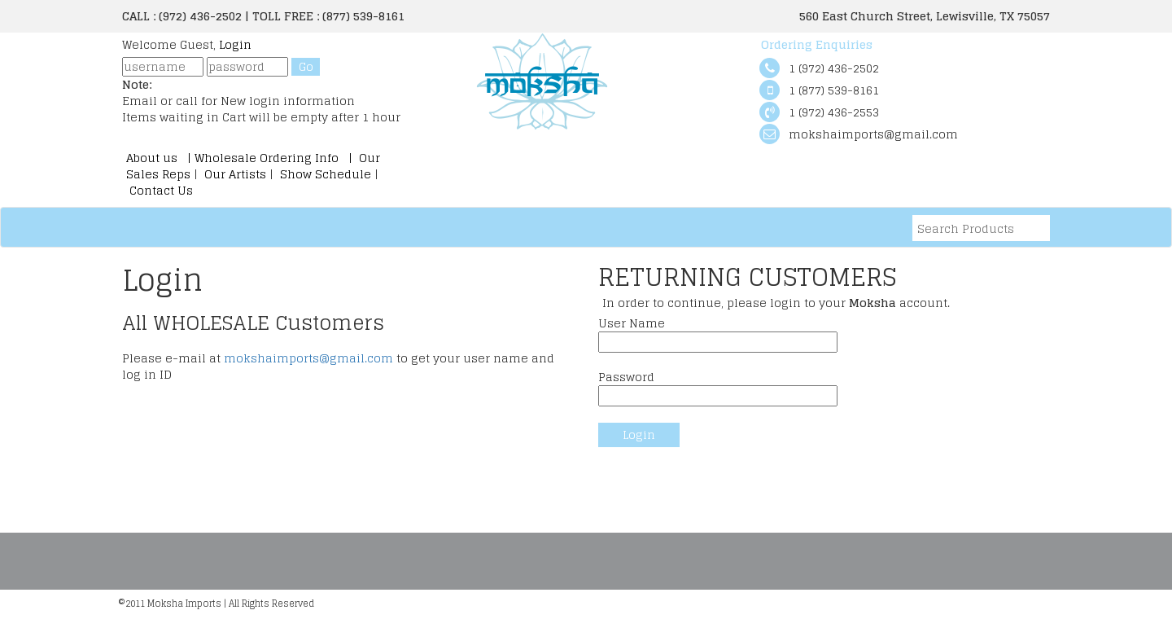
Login (235, 44)
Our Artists (235, 174)
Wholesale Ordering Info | (275, 157)
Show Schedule (324, 174)
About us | (160, 157)
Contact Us (159, 190)
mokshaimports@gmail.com (308, 358)
